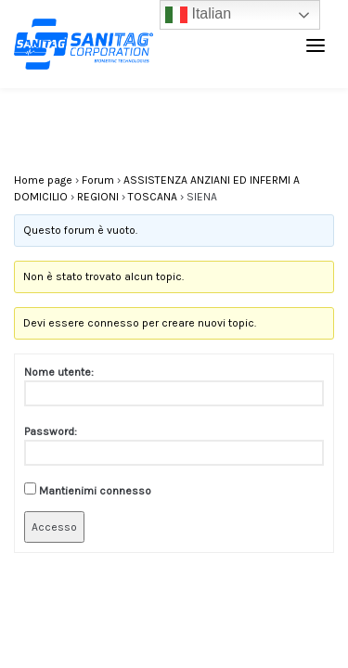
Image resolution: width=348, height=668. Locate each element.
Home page (43, 179)
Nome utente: (59, 372)
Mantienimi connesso (95, 490)
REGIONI (98, 196)
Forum (98, 179)
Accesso (54, 526)
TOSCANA (152, 196)
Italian (198, 15)
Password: (50, 431)
